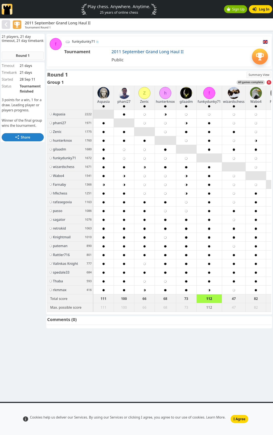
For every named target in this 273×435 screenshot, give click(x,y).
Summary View (258, 75)
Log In (261, 9)
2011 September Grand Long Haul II (148, 52)
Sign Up (236, 9)
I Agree (239, 419)
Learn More (215, 417)
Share (22, 137)
